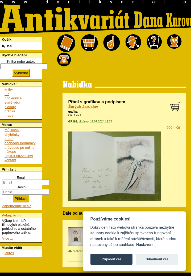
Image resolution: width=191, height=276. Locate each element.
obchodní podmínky (20, 143)
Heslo (21, 187)
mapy (9, 115)
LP (7, 94)
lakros (9, 253)
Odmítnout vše (157, 259)
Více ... (7, 238)
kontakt (10, 160)
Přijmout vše (111, 259)
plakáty (10, 107)
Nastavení (144, 245)
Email (20, 178)
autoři (9, 139)
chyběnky (12, 135)
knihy (9, 89)
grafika (72, 111)
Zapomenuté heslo (16, 206)
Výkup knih (11, 215)
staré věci (12, 102)
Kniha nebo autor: (21, 61)
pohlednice (13, 98)
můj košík (12, 130)
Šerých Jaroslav (83, 106)
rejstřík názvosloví (19, 156)
